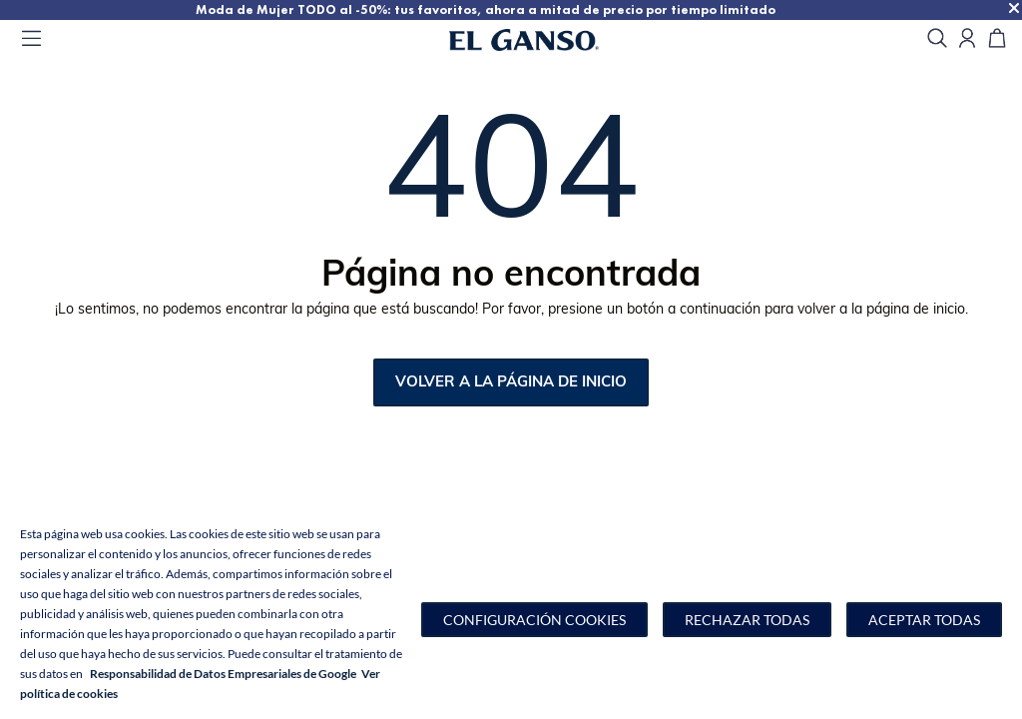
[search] (937, 39)
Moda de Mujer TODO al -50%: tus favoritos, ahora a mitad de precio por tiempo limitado (514, 9)
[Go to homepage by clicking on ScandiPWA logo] (549, 40)
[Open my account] (967, 39)
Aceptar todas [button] (924, 619)
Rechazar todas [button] (747, 619)
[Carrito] (997, 39)
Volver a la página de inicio (511, 382)
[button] (534, 619)
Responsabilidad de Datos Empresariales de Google (223, 673)
